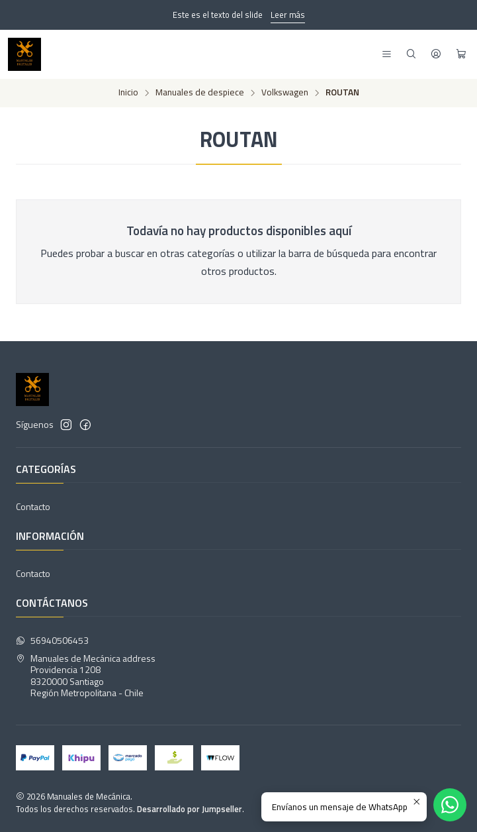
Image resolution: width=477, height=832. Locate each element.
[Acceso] (436, 54)
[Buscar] (411, 54)
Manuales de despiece (199, 92)
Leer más (288, 14)
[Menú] (386, 54)
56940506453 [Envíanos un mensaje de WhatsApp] (52, 640)
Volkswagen (284, 92)
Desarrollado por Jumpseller (189, 808)
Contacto (33, 506)
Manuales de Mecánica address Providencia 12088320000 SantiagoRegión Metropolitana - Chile (85, 675)
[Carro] (461, 54)
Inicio (128, 92)
